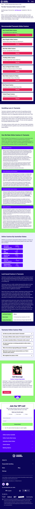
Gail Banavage (18, 10)
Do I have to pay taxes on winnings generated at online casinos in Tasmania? (17, 344)
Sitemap (4, 471)
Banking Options (18, 447)
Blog (19, 467)
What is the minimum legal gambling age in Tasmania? (17, 347)
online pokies (27, 195)
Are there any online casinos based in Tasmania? (17, 333)
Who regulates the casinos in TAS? (17, 355)
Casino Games (18, 444)
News (3, 467)
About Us (18, 460)
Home (2, 4)
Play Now (17, 35)
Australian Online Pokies (18, 441)
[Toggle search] (28, 1)
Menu (32, 1)
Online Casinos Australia (18, 434)
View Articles (7, 392)
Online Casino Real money (9, 438)
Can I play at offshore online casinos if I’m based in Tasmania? (17, 336)
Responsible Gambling (18, 464)
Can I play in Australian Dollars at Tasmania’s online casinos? (17, 340)
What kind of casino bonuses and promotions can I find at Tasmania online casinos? (17, 351)
